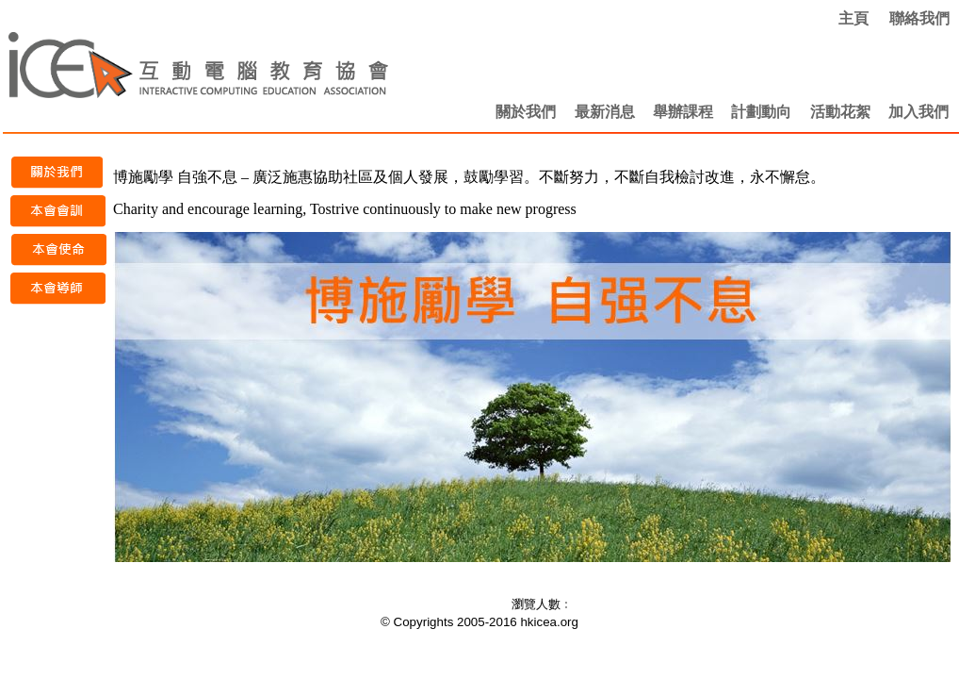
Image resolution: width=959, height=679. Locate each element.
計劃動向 (761, 112)
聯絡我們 (919, 18)
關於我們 (526, 112)
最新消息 (605, 112)
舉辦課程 (683, 112)
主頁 (853, 18)
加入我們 (918, 112)
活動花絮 (840, 112)
